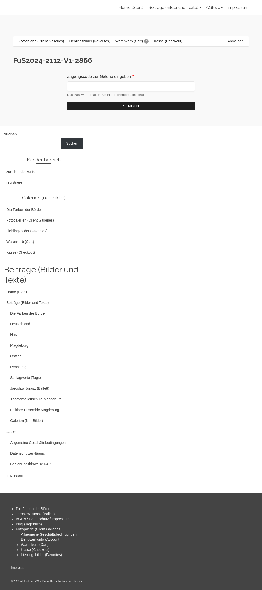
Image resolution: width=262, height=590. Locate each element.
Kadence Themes (72, 581)
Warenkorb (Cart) (35, 544)
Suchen (10, 134)
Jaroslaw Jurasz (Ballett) (35, 514)
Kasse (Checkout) (35, 550)
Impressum (19, 567)
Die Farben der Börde (33, 509)
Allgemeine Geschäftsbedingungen (49, 534)
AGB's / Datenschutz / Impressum (43, 519)
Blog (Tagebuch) (29, 524)
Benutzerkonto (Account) (40, 539)
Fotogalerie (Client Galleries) (38, 529)
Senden (131, 106)
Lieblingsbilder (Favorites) (41, 555)
